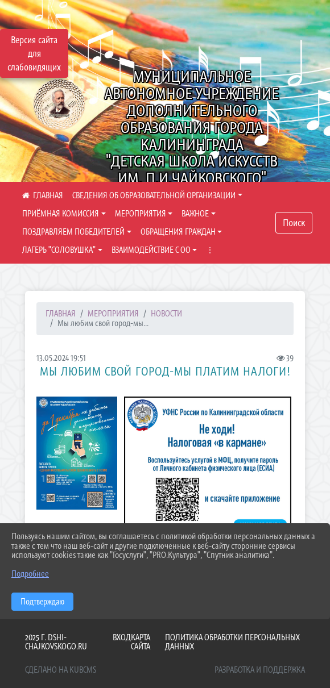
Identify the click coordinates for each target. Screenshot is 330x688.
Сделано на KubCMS (60, 669)
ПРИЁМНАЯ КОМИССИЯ (60, 213)
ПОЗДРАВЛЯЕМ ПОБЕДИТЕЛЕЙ (73, 231)
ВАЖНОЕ (195, 213)
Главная (61, 313)
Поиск (294, 222)
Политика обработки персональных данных (232, 642)
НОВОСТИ (166, 313)
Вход (122, 637)
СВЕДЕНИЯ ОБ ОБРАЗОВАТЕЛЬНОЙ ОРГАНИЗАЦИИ (154, 195)
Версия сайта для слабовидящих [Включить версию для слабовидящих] (34, 53)
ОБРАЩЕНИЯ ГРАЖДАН (178, 231)
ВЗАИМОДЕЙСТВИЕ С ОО (151, 249)
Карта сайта (140, 642)
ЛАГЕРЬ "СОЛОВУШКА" (59, 249)
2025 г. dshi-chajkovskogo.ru (56, 642)
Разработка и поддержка (259, 669)
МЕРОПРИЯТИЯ (140, 213)
